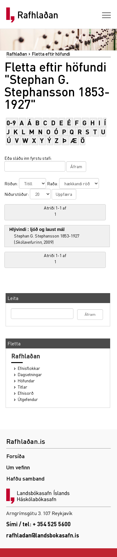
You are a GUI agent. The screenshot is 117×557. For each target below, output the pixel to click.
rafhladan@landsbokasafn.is (42, 535)
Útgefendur (28, 399)
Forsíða (15, 455)
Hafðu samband (25, 478)
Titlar (22, 386)
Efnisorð (26, 393)
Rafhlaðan (37, 15)
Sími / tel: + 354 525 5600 (38, 523)
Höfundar (26, 380)
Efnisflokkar (29, 368)
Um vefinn (18, 467)
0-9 (11, 122)
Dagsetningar (30, 374)
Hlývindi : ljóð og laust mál (36, 229)
